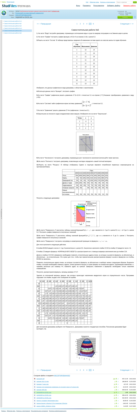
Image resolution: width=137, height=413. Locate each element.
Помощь (3, 411)
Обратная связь (94, 2)
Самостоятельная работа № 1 (13, 21)
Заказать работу (129, 6)
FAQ (87, 2)
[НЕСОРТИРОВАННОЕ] (23, 15)
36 (114, 392)
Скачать (125, 17)
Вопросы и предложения (107, 2)
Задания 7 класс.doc (42, 384)
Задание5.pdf (40, 379)
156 (114, 379)
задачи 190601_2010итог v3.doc (45, 406)
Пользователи (98, 6)
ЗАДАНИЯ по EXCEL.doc (43, 392)
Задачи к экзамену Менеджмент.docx (47, 400)
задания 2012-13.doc (42, 381)
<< (38, 24)
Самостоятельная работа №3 (13, 26)
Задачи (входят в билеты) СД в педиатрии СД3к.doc (51, 403)
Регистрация (10, 2)
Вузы (78, 6)
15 (114, 395)
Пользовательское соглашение (39, 411)
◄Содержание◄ (1, 52)
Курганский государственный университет (29, 13)
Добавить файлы (113, 6)
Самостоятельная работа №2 (13, 23)
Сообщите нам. (55, 11)
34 (114, 387)
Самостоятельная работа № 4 (13, 28)
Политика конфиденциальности (57, 411)
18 (114, 384)
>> (133, 24)
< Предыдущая (45, 24)
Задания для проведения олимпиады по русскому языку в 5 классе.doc (57, 387)
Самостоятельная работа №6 (13, 33)
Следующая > (125, 24)
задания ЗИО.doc (41, 389)
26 (114, 398)
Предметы (87, 6)
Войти (4, 2)
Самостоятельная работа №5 (13, 30)
